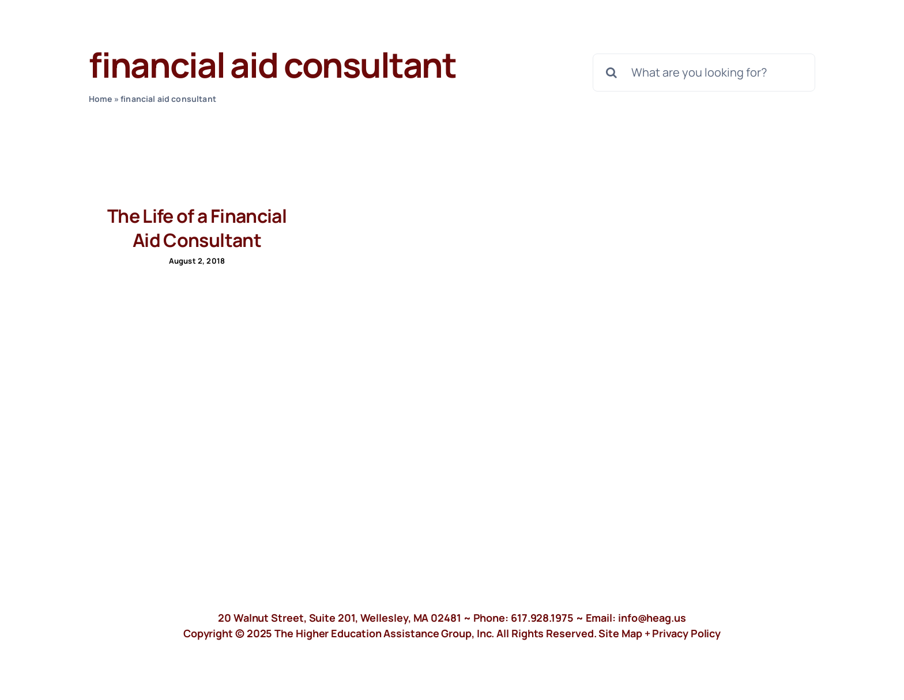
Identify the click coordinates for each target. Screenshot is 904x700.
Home (100, 98)
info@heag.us (652, 618)
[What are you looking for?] (704, 73)
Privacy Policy (686, 633)
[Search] (612, 73)
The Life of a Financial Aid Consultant (197, 228)
